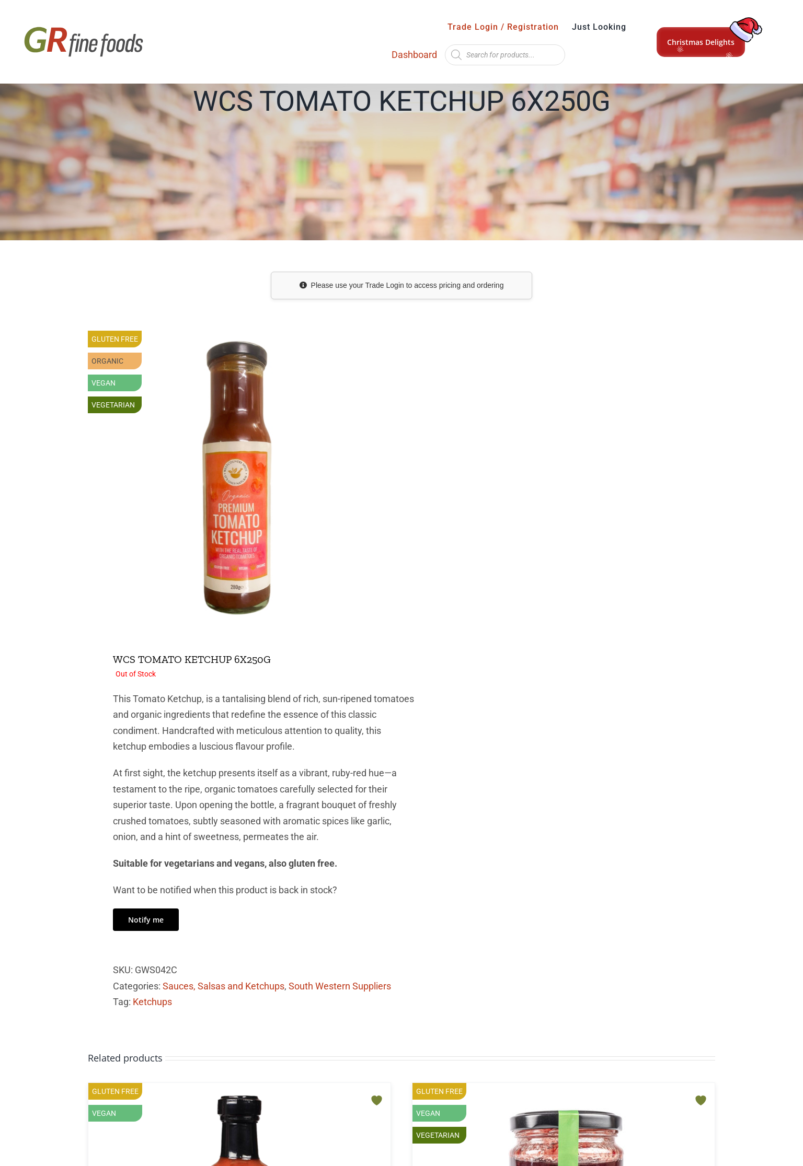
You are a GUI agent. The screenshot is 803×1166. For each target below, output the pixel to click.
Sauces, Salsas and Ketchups (223, 986)
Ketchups (152, 1001)
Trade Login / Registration (503, 27)
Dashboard (414, 54)
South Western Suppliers (340, 986)
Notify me (146, 920)
